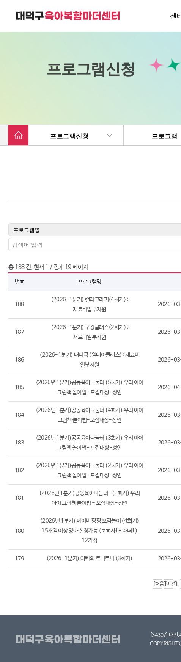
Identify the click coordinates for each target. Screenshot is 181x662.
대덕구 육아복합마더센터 (68, 16)
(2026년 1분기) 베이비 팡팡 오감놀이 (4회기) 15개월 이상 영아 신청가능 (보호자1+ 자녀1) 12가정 (89, 531)
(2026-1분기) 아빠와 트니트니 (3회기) (89, 559)
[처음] (157, 584)
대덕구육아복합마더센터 (69, 639)
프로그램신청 (69, 136)
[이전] (168, 584)
